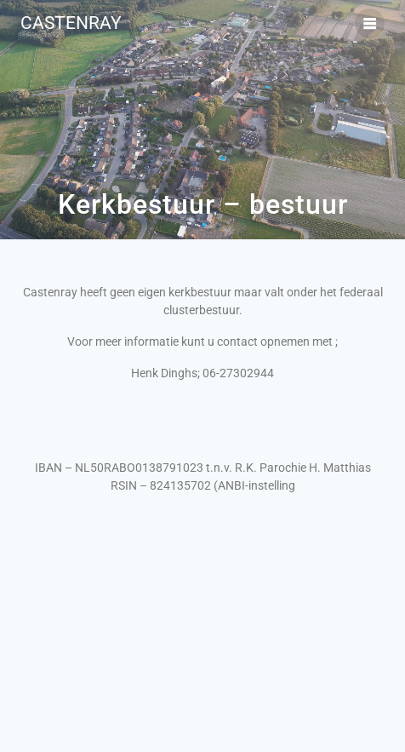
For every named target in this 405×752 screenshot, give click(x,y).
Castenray (71, 23)
